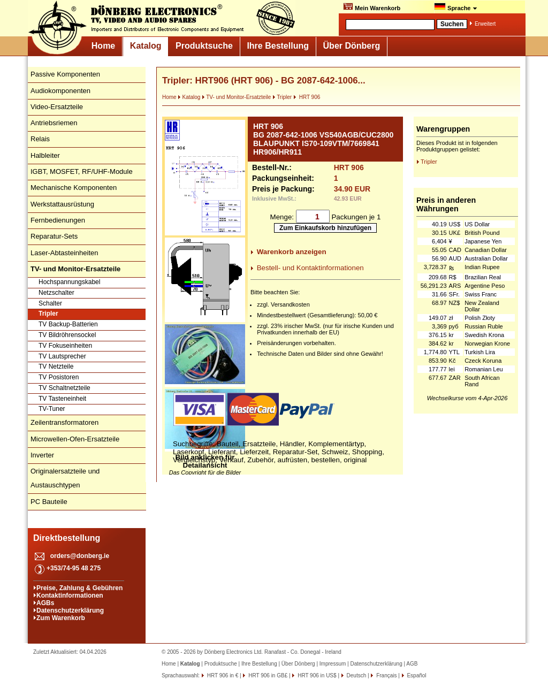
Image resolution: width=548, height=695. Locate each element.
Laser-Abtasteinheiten (64, 253)
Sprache (455, 7)
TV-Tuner (52, 409)
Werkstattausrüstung (62, 204)
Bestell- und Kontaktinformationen (310, 268)
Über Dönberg (351, 45)
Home (103, 45)
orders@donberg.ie (79, 556)
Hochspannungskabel (69, 282)
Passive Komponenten (65, 74)
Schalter (50, 303)
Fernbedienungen (58, 220)
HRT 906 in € (222, 675)
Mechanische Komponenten (74, 188)
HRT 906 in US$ (316, 675)
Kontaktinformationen (69, 595)
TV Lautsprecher (62, 356)
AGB (411, 664)
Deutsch (355, 675)
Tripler (48, 313)
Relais (40, 139)
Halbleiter (45, 155)
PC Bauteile (49, 502)
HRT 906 (306, 97)
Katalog (146, 45)
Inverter (42, 455)
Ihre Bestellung (278, 45)
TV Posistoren (59, 377)
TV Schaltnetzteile (64, 388)
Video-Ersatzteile (57, 107)
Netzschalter (56, 292)
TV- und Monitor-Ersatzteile (236, 97)
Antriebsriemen (54, 123)
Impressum (332, 664)
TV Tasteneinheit (62, 398)
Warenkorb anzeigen (291, 252)
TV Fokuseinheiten (65, 345)
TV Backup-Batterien (68, 324)
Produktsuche (204, 45)
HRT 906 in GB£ (267, 675)
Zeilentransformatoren (64, 422)
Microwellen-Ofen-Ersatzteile (75, 439)
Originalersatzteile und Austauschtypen (65, 478)
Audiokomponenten (60, 91)
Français (386, 675)
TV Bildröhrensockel (67, 335)
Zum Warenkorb (60, 618)
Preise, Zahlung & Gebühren (79, 588)
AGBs (45, 603)
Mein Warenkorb (371, 7)
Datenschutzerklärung (70, 610)
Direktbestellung (66, 538)
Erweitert (485, 24)
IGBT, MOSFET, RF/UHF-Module (82, 171)
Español (416, 675)
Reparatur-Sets (54, 236)
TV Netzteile (56, 366)
